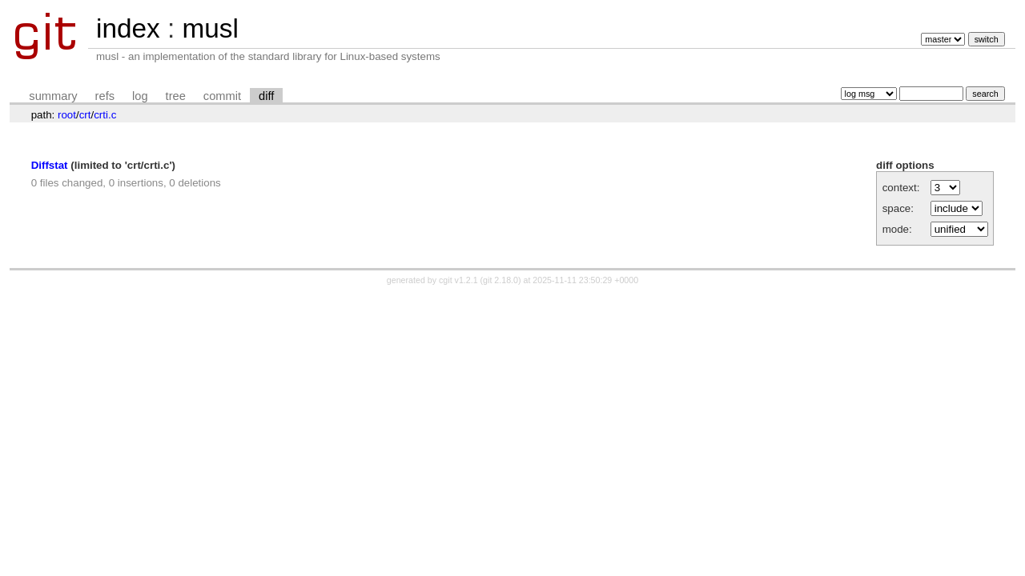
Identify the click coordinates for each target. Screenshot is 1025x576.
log (140, 96)
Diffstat (49, 165)
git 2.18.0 (500, 280)
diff (266, 96)
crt (85, 115)
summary (53, 96)
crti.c (105, 115)
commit (222, 96)
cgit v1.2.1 (458, 280)
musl (210, 28)
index (128, 28)
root (67, 115)
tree (176, 96)
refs (105, 96)
